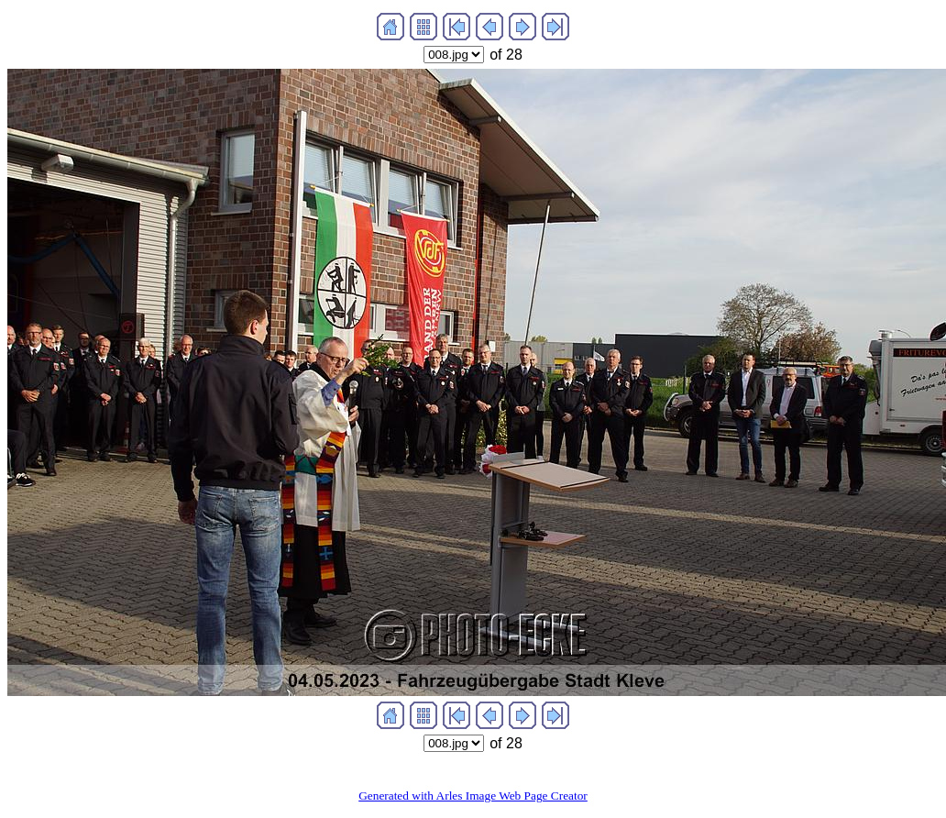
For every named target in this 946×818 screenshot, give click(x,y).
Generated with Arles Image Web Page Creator (473, 795)
